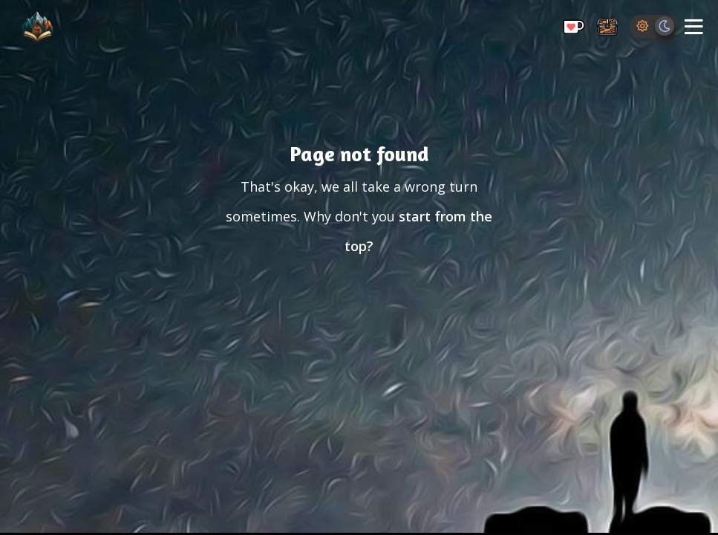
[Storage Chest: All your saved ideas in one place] (607, 28)
